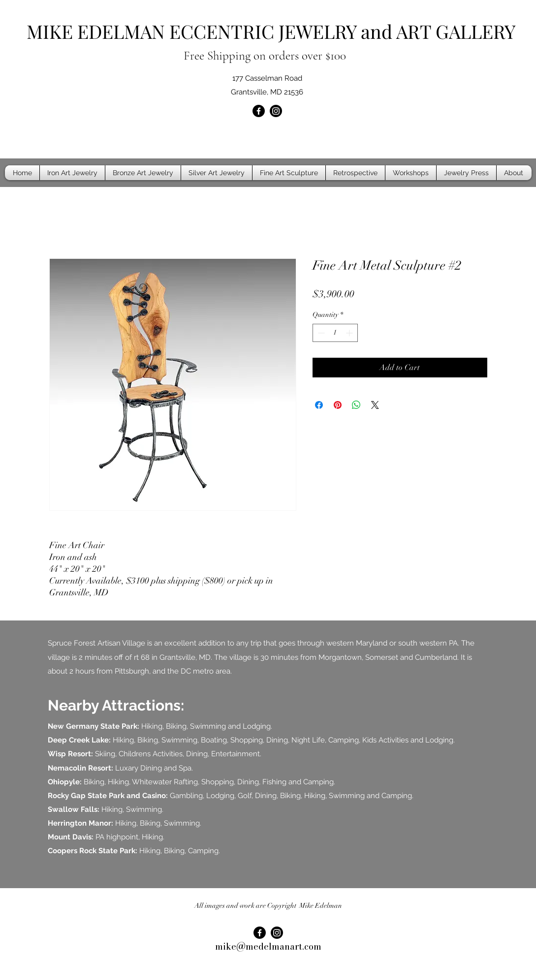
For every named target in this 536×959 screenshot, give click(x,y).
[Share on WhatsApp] (356, 405)
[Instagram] (276, 111)
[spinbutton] (335, 332)
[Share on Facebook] (319, 405)
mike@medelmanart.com (268, 946)
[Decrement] (320, 332)
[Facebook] (258, 111)
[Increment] (350, 332)
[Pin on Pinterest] (338, 405)
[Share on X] (375, 405)
